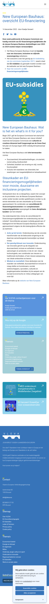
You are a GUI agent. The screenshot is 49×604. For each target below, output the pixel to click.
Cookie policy (7, 529)
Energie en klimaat (11, 348)
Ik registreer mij (24, 333)
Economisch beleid (11, 346)
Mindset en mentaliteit (15, 261)
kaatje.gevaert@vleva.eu (13, 308)
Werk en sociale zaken (10, 562)
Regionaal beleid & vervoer (14, 361)
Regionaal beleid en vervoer (12, 557)
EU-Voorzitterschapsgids (11, 519)
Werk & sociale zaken (12, 363)
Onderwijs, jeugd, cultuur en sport (14, 552)
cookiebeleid (27, 581)
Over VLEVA (7, 516)
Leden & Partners (8, 524)
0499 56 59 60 (10, 310)
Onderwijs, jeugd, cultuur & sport (16, 357)
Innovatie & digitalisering (13, 359)
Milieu (7, 355)
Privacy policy (7, 527)
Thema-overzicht (24, 369)
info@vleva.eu (7, 497)
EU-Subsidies (9, 353)
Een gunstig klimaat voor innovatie (20, 243)
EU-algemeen (9, 351)
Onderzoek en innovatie (10, 554)
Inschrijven (10, 581)
